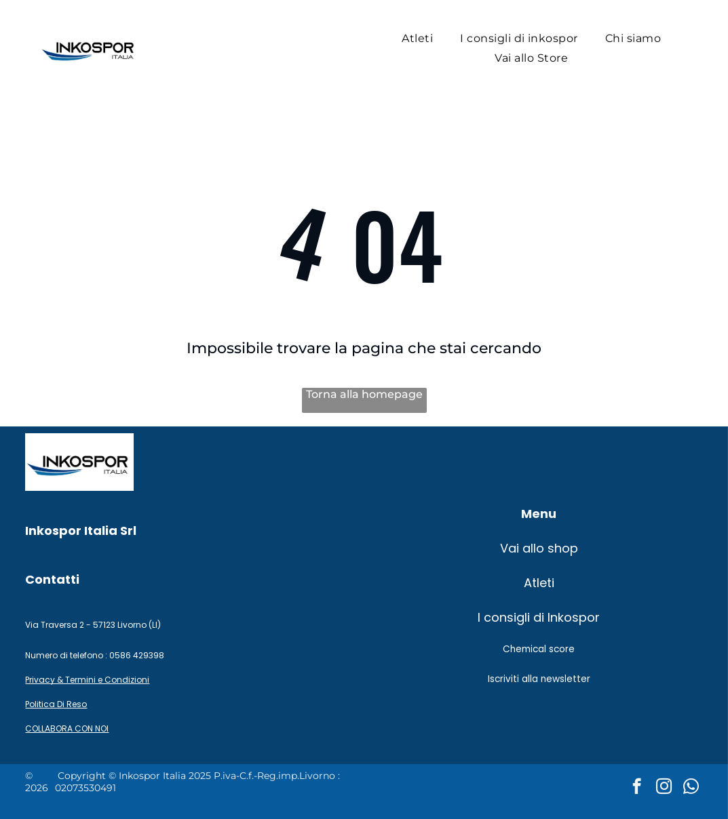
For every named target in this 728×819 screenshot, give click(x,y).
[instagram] (664, 787)
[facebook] (637, 787)
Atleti (539, 582)
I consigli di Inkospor (539, 617)
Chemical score (539, 649)
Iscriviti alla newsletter (539, 679)
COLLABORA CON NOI (67, 728)
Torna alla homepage (364, 394)
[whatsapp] (691, 787)
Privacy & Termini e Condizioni (87, 679)
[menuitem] (417, 38)
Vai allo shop (539, 548)
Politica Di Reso (56, 704)
